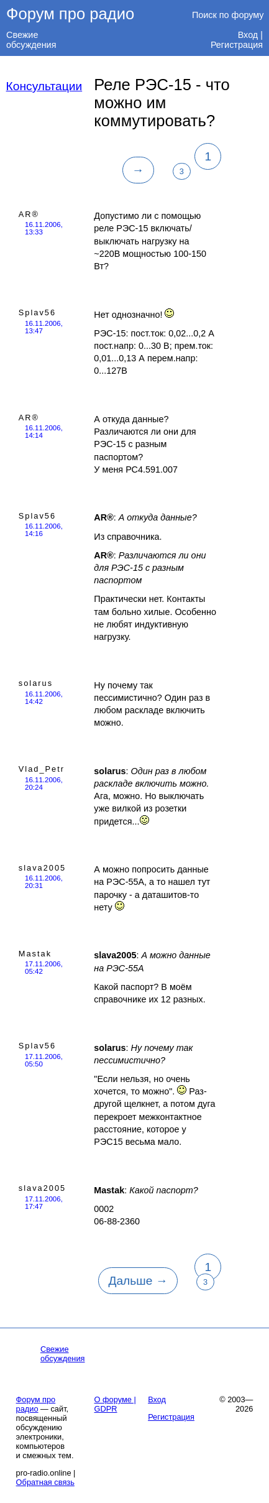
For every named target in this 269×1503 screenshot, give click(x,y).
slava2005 (42, 867)
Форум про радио (70, 13)
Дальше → (137, 1280)
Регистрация (237, 45)
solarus (36, 683)
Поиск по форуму (228, 15)
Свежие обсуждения (31, 40)
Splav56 (37, 312)
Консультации (44, 86)
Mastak (35, 953)
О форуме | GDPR (115, 1404)
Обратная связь (45, 1482)
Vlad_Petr (42, 769)
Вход (248, 35)
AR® (29, 214)
